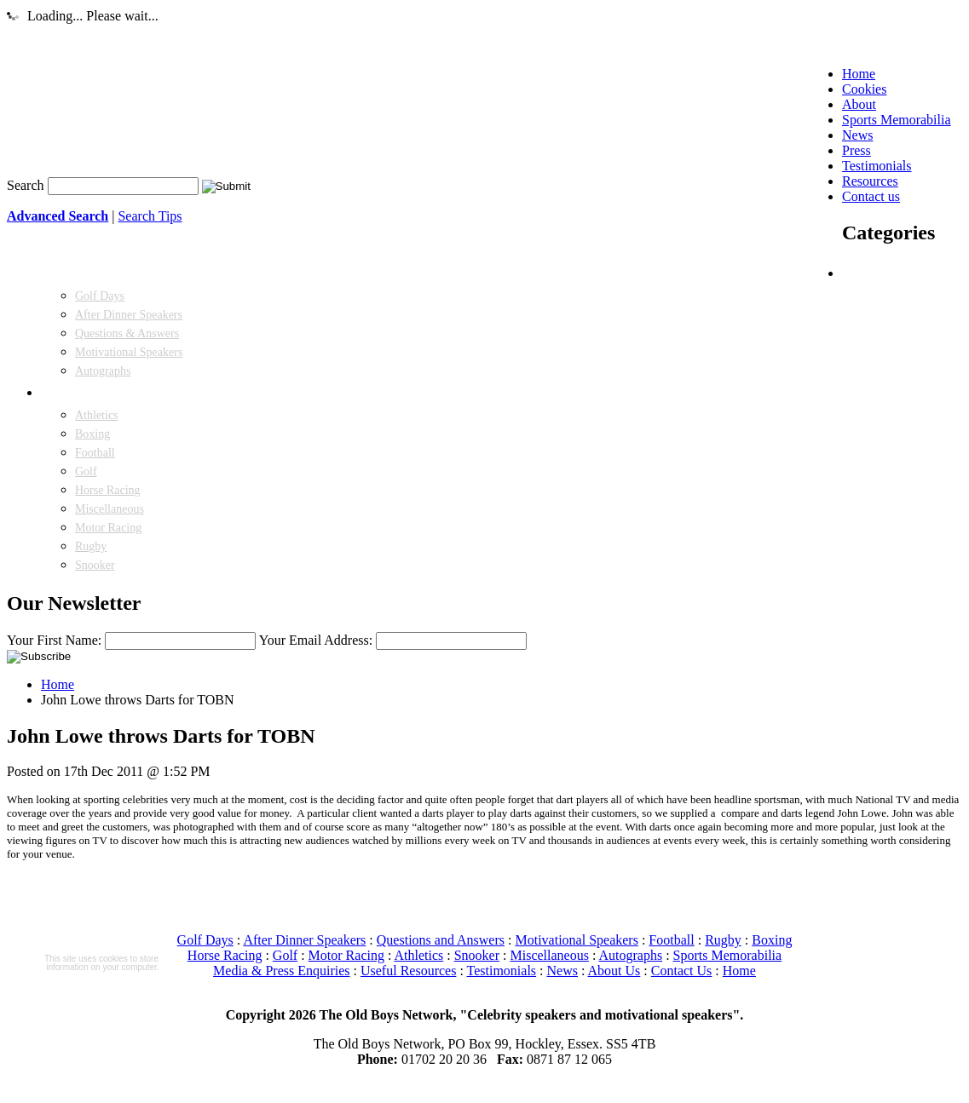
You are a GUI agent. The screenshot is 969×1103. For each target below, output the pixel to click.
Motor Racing (108, 527)
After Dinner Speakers (128, 314)
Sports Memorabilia (727, 955)
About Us (614, 970)
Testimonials (502, 970)
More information (101, 1050)
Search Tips (150, 216)
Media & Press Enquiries (281, 970)
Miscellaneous (109, 509)
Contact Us (681, 970)
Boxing (92, 434)
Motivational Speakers (128, 352)
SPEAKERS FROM (92, 393)
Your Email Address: (316, 640)
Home (57, 684)
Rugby (91, 546)
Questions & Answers (127, 333)
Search (25, 185)
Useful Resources (408, 970)
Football (95, 452)
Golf (86, 471)
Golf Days (99, 296)
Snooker (95, 565)
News (562, 970)
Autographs (102, 371)
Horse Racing (108, 490)
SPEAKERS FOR (887, 273)
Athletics (96, 415)
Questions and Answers (441, 940)
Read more (101, 984)
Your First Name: (54, 640)
